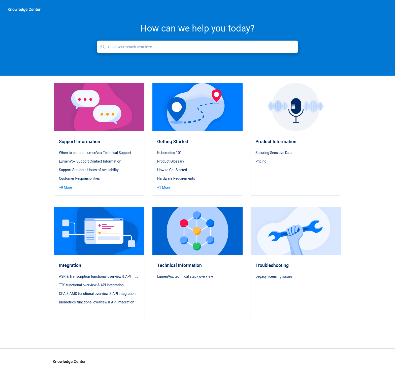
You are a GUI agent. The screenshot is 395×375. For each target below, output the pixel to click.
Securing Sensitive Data (273, 153)
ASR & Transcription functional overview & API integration (99, 276)
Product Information (276, 141)
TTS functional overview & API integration (91, 285)
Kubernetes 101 (169, 153)
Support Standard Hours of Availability (89, 170)
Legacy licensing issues (273, 276)
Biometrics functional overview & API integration (96, 302)
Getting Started (172, 141)
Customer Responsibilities (79, 178)
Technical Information (179, 265)
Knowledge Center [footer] (69, 362)
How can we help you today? (197, 28)
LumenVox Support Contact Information (90, 161)
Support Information (79, 141)
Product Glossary (170, 161)
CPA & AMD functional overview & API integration (97, 294)
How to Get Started (172, 170)
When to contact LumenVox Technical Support (95, 153)
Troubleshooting (272, 265)
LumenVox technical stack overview (185, 276)
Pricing (260, 161)
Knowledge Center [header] (24, 10)
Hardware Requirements (176, 178)
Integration (70, 265)
